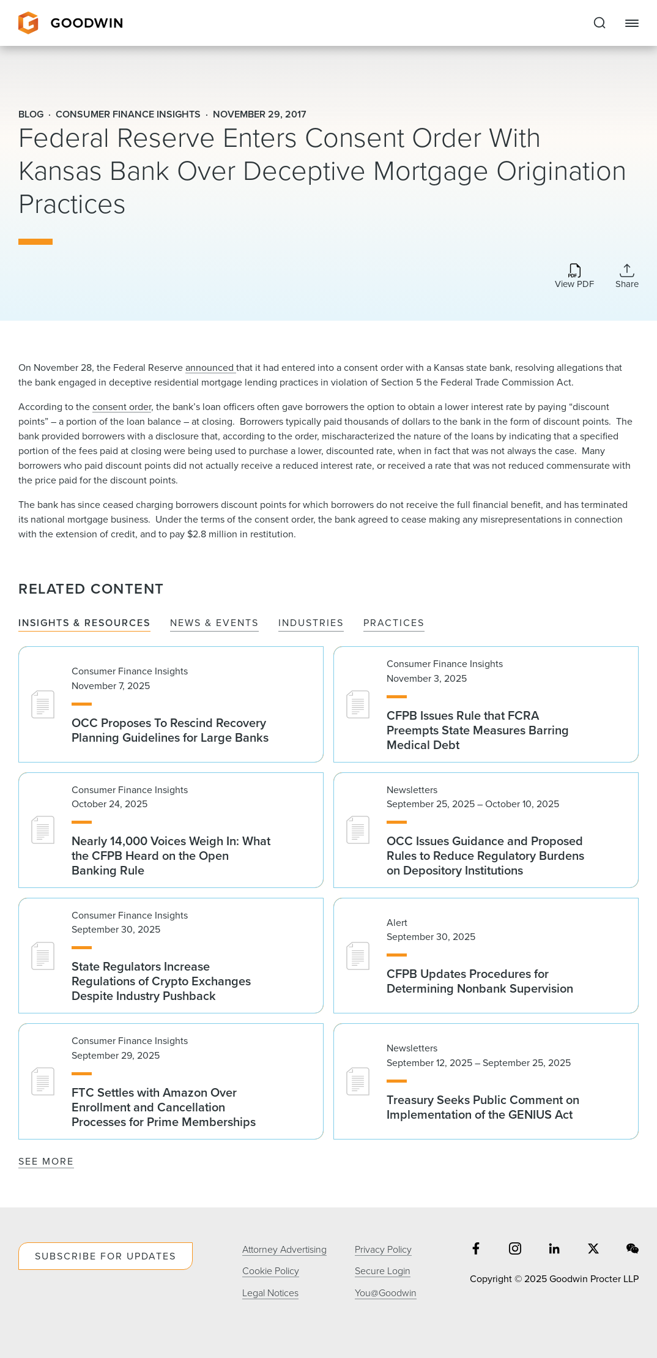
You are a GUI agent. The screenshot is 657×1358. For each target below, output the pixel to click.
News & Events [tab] (214, 623)
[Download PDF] (574, 277)
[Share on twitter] (593, 1250)
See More (46, 1161)
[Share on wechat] (632, 1250)
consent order (121, 407)
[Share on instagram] (515, 1250)
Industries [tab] (311, 623)
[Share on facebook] (476, 1250)
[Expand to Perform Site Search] (599, 23)
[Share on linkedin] (554, 1250)
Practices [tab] (394, 623)
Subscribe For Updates (105, 1256)
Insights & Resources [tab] (84, 623)
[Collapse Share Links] (627, 276)
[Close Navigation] (632, 23)
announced (210, 367)
